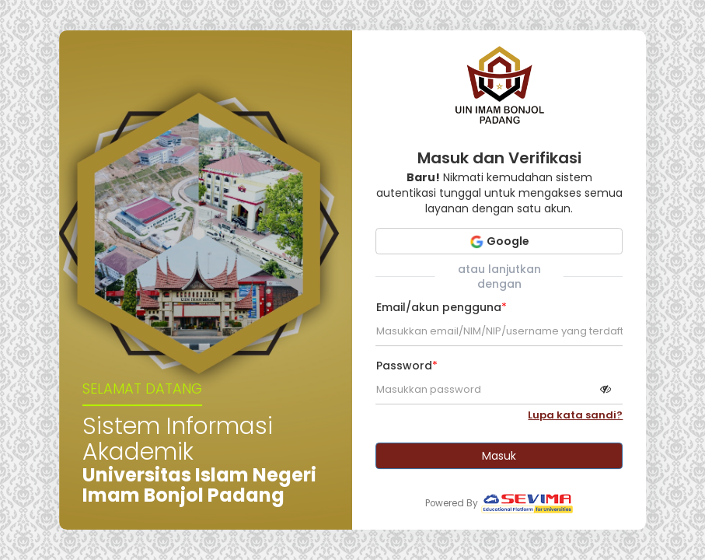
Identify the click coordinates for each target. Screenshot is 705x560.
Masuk (499, 456)
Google (499, 241)
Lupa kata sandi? (575, 415)
